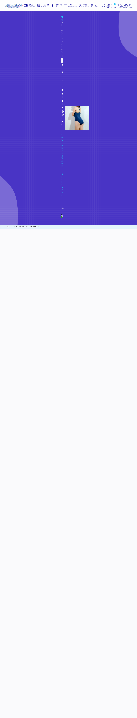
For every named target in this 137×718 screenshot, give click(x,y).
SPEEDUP (56, 29)
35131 (69, 29)
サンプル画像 (11, 21)
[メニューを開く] (117, 5)
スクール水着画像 (22, 21)
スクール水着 (22, 29)
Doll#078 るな (14, 32)
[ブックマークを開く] (111, 5)
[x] (95, 37)
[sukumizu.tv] (16, 5)
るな (63, 29)
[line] (98, 37)
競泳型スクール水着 (44, 29)
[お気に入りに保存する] (11, 36)
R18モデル (12, 29)
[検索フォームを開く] (105, 5)
